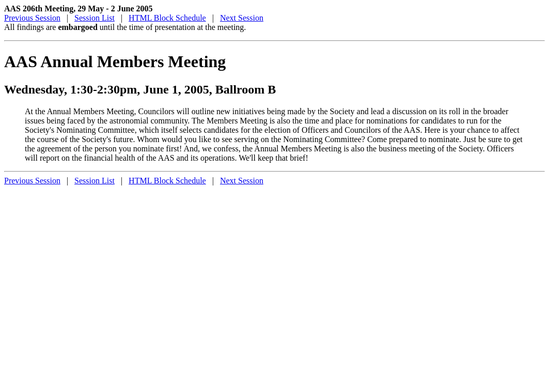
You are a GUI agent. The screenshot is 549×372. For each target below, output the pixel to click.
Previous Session (32, 17)
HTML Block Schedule (167, 17)
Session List (94, 17)
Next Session (241, 17)
